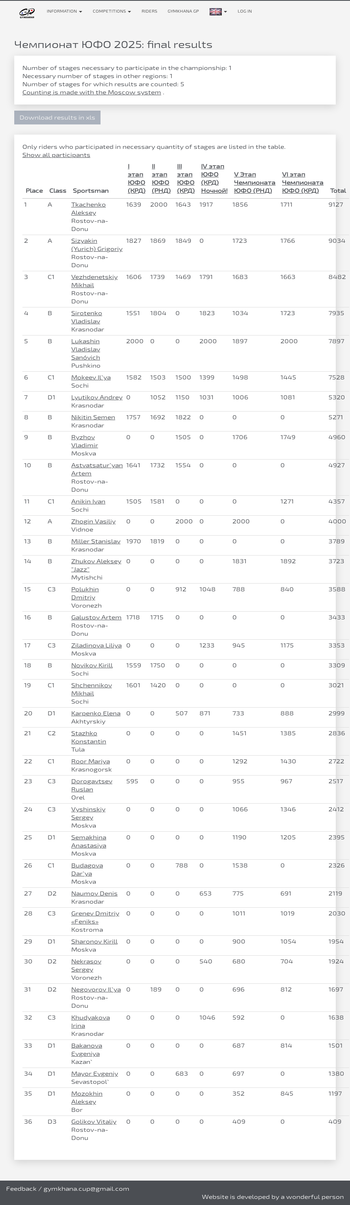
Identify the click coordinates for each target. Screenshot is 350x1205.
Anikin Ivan (88, 501)
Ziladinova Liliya (96, 645)
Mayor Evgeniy (94, 1073)
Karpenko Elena (95, 713)
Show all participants (56, 154)
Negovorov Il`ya (96, 989)
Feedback (21, 1188)
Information (64, 11)
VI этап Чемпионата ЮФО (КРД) (303, 182)
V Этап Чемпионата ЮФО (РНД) (255, 182)
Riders (149, 11)
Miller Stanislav (95, 541)
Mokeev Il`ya (91, 377)
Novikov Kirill (92, 665)
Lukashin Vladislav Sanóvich (85, 349)
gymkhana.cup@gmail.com (86, 1188)
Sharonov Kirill (94, 941)
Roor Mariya (90, 761)
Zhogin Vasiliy (93, 521)
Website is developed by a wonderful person (273, 1196)
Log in (245, 11)
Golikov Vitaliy (93, 1121)
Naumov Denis (94, 893)
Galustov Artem (96, 617)
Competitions (112, 11)
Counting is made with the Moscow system (91, 92)
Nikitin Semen (93, 417)
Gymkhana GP (183, 11)
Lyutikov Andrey (96, 397)
